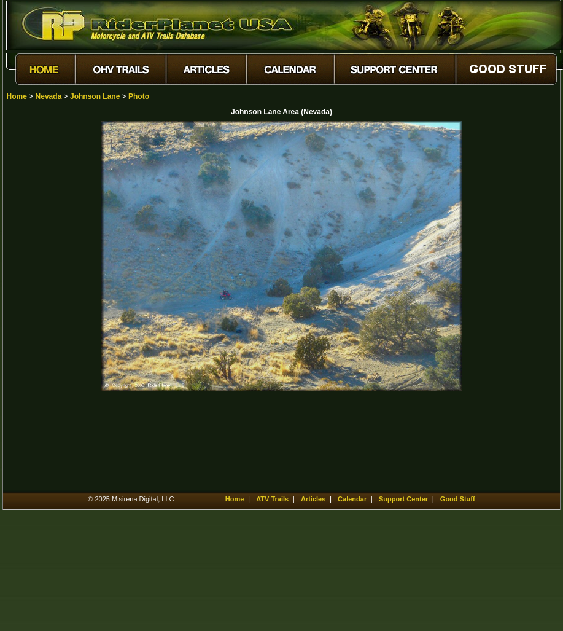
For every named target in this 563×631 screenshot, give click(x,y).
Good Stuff (457, 499)
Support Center (403, 499)
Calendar (352, 499)
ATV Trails (272, 499)
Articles (313, 499)
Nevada (49, 96)
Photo (138, 96)
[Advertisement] (50, 305)
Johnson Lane (95, 96)
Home (17, 96)
